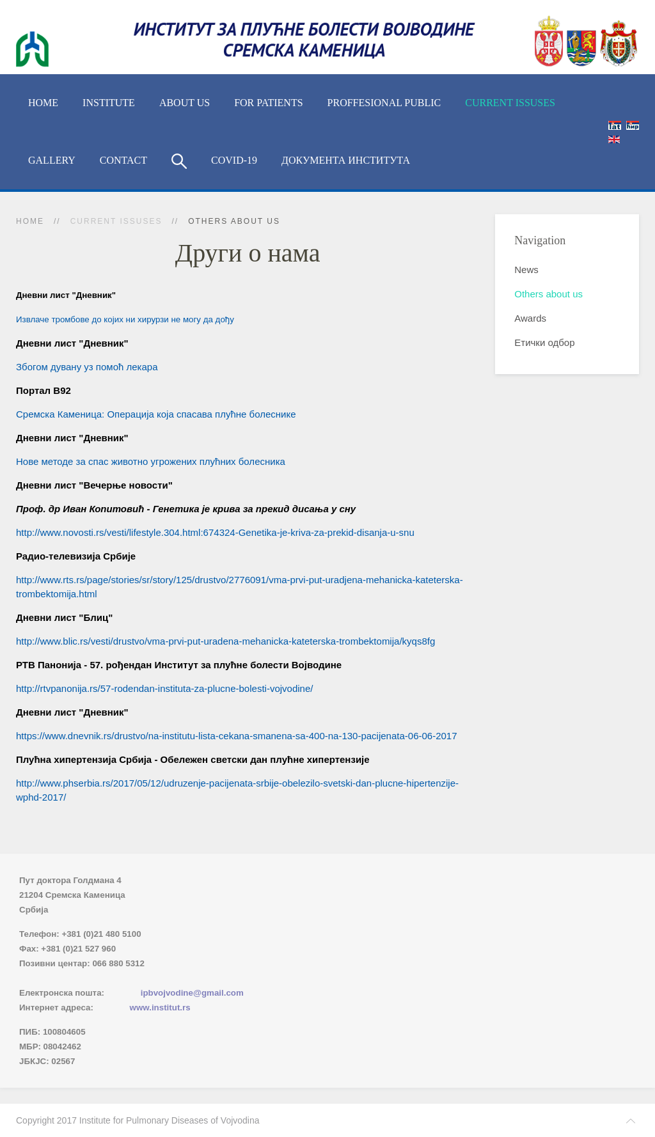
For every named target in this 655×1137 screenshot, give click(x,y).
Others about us (548, 293)
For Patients (268, 102)
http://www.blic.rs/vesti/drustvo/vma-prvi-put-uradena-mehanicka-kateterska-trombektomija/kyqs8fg (225, 641)
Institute (109, 102)
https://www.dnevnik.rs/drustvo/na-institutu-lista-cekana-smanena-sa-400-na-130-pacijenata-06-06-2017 (236, 735)
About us (184, 102)
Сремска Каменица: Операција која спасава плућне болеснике (156, 414)
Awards (530, 318)
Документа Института (345, 160)
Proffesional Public (384, 102)
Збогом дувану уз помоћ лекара (87, 366)
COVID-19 (234, 160)
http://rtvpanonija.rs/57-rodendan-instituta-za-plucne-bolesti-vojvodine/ (164, 688)
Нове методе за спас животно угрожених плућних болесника (150, 461)
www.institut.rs (160, 1007)
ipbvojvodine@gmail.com (192, 993)
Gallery (51, 160)
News (526, 269)
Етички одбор (544, 342)
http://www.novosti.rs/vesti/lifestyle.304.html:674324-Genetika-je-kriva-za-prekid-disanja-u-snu (215, 532)
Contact (123, 160)
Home (43, 102)
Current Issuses (510, 102)
